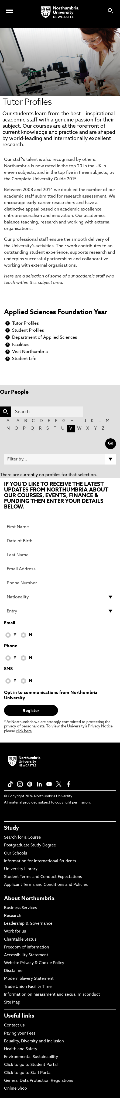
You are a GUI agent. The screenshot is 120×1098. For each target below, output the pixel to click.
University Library (20, 869)
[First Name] (60, 526)
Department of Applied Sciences (44, 337)
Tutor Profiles (25, 323)
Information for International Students (40, 861)
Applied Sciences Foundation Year (55, 312)
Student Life (24, 359)
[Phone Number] (60, 583)
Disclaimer (14, 971)
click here (24, 731)
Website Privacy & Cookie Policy (34, 963)
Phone (10, 646)
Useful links (19, 1016)
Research (12, 916)
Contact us (14, 1026)
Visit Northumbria (30, 352)
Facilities (20, 345)
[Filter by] (60, 459)
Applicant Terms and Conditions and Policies (46, 885)
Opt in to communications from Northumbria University (50, 695)
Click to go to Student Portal (31, 1065)
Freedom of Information (26, 947)
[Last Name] (60, 555)
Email (9, 623)
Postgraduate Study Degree (30, 845)
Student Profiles (28, 330)
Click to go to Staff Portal (28, 1073)
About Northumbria (29, 899)
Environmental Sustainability (31, 1057)
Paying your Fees (19, 1034)
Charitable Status (20, 940)
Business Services (20, 908)
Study (11, 828)
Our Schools (15, 854)
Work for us (15, 932)
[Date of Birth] (60, 541)
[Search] (47, 411)
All (9, 421)
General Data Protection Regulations (38, 1081)
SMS (8, 669)
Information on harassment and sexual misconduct (52, 995)
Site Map (12, 1003)
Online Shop (15, 1089)
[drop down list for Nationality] (60, 597)
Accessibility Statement (26, 955)
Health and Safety (20, 1049)
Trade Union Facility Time (28, 987)
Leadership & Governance (28, 924)
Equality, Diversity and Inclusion (34, 1041)
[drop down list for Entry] (60, 611)
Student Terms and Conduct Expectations (43, 877)
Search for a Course (22, 838)
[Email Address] (60, 569)
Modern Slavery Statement (29, 979)
